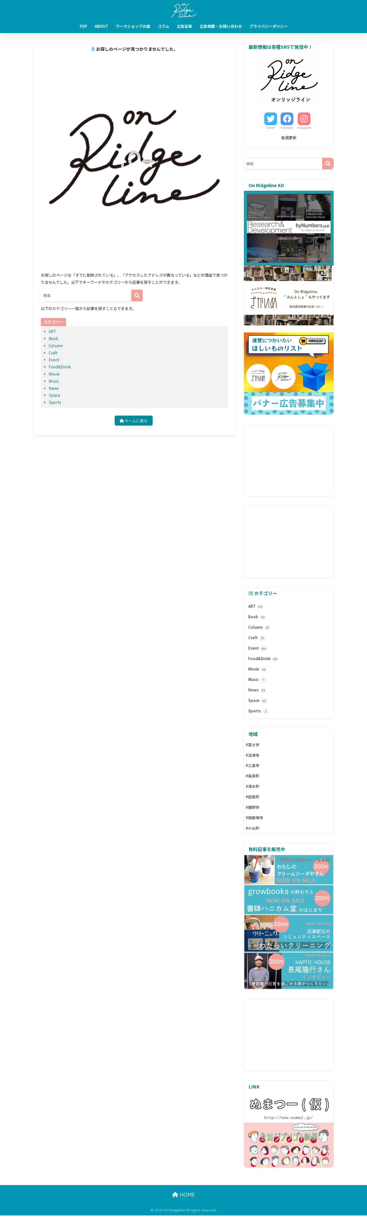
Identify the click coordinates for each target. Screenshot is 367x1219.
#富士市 (253, 747)
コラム (163, 26)
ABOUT (101, 26)
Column (56, 345)
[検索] (137, 295)
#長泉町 (253, 779)
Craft (53, 352)
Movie (54, 374)
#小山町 (253, 831)
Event (54, 359)
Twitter (270, 128)
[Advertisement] (289, 460)
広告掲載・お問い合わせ (221, 26)
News (54, 388)
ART (52, 331)
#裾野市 (253, 810)
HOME (183, 1198)
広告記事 (184, 26)
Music (54, 381)
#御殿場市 (255, 821)
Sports (55, 402)
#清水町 (253, 789)
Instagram (304, 128)
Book (53, 338)
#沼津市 (253, 758)
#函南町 (253, 800)
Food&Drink (60, 366)
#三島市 (253, 768)
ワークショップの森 (133, 26)
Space (54, 395)
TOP (83, 26)
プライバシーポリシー (269, 26)
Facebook (287, 128)
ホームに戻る (134, 420)
